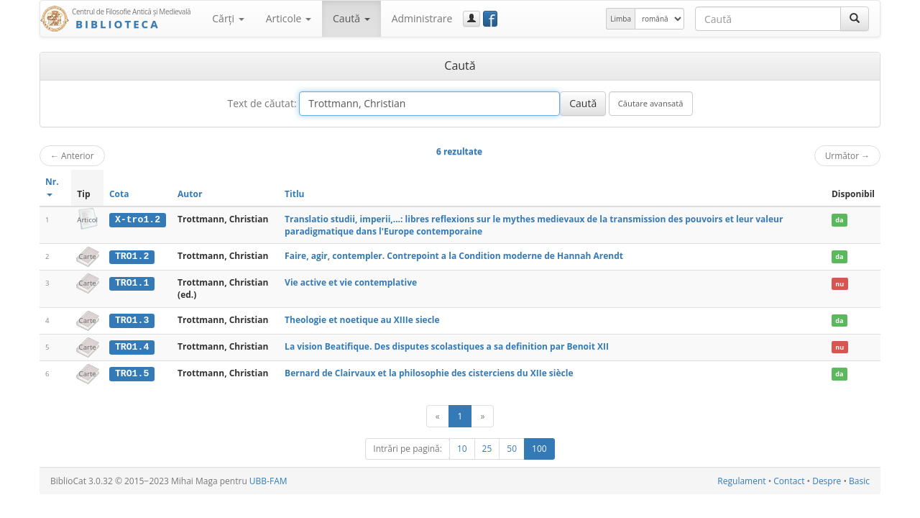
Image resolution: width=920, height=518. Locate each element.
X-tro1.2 (137, 219)
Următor (847, 155)
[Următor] (482, 415)
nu (839, 283)
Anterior (72, 155)
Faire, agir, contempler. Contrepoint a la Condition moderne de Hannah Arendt (454, 256)
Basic (859, 480)
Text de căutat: (261, 103)
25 (487, 448)
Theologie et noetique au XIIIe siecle (362, 319)
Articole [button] (288, 18)
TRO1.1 (132, 282)
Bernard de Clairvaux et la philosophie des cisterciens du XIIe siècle (429, 372)
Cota (119, 194)
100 (539, 448)
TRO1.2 (132, 256)
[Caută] (854, 18)
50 (512, 448)
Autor (190, 194)
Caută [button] (351, 18)
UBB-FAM (268, 480)
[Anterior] (437, 415)
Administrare (422, 18)
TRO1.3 (132, 319)
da (839, 219)
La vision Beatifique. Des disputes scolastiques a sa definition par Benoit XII (447, 346)
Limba (620, 19)
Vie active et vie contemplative (351, 282)
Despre (826, 480)
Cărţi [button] (228, 18)
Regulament (741, 480)
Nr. (52, 186)
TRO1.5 (132, 372)
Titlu (294, 194)
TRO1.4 (132, 346)
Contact (788, 480)
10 (462, 448)
